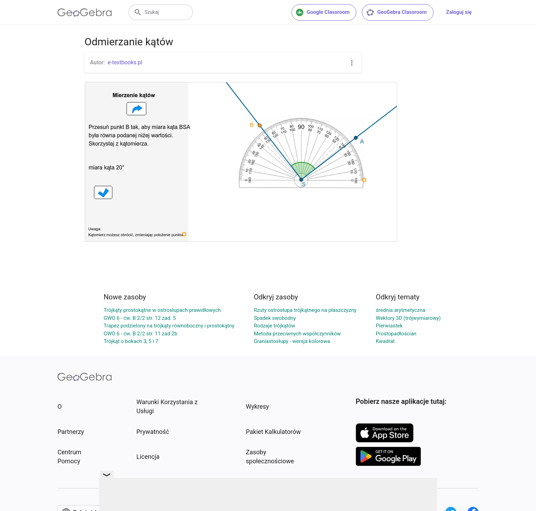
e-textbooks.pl (125, 62)
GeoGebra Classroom (396, 12)
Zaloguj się (459, 12)
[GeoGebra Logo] (84, 12)
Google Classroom (323, 12)
